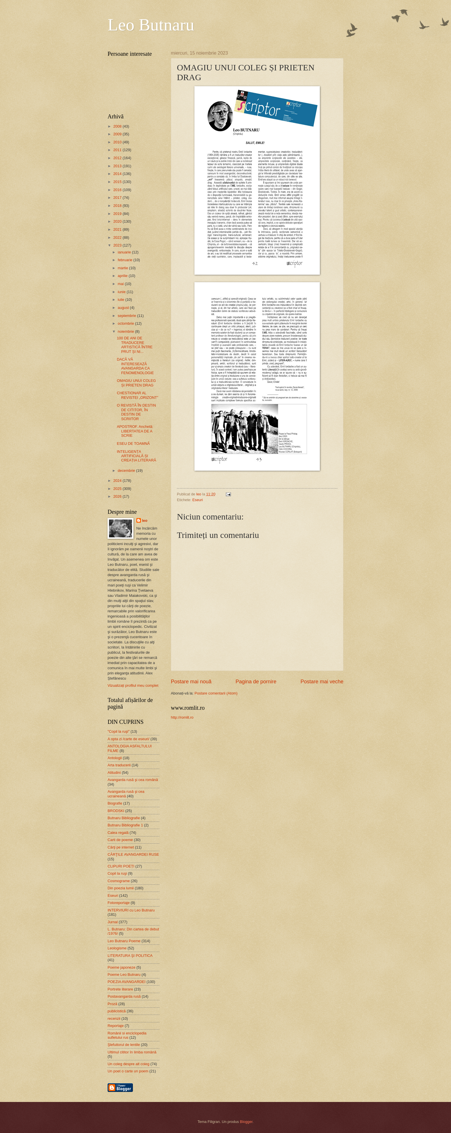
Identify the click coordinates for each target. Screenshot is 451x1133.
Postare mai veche (322, 681)
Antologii (115, 758)
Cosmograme (119, 881)
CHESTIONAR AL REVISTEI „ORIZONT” (137, 395)
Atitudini (114, 772)
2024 (118, 480)
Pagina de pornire (256, 681)
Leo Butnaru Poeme (124, 941)
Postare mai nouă (191, 681)
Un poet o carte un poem (128, 1071)
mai (121, 284)
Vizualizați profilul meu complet (133, 685)
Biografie (115, 803)
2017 (118, 197)
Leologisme (117, 948)
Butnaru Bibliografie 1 (125, 825)
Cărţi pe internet (121, 847)
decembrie (127, 470)
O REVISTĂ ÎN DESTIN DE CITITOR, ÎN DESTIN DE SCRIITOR (136, 412)
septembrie (127, 315)
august (124, 307)
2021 (118, 229)
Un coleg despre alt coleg (128, 1064)
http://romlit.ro (182, 717)
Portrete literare (120, 989)
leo (145, 520)
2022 (118, 237)
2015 (118, 182)
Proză (112, 1004)
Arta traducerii (119, 765)
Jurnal (113, 922)
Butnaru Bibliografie (124, 818)
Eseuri (197, 500)
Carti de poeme (120, 840)
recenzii (114, 1018)
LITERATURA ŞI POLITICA (130, 955)
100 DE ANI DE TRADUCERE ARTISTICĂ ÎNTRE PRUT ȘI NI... (134, 344)
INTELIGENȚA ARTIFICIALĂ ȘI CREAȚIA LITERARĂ (136, 456)
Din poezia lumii (121, 888)
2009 (118, 134)
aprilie (123, 276)
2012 (118, 158)
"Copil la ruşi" (118, 731)
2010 (118, 142)
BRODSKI (116, 811)
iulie (121, 299)
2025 (118, 488)
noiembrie (126, 331)
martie (123, 268)
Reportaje (116, 1026)
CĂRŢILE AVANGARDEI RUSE (133, 854)
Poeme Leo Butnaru (124, 974)
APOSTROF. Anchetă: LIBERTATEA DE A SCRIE (135, 431)
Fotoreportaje (119, 903)
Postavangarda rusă (124, 996)
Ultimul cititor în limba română (132, 1052)
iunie (122, 292)
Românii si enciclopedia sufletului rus (127, 1035)
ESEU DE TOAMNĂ (133, 443)
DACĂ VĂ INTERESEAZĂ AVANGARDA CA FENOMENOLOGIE (135, 366)
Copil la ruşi (117, 873)
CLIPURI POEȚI (121, 866)
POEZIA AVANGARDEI (127, 982)
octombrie (126, 323)
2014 (118, 174)
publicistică (117, 1011)
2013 (118, 166)
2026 (118, 496)
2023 (118, 245)
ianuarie (125, 252)
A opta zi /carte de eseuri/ (128, 739)
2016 (118, 190)
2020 (118, 221)
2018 (118, 205)
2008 (118, 126)
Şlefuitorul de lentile (124, 1044)
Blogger (246, 1121)
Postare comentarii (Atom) (216, 693)
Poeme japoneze (121, 967)
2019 (118, 213)
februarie (125, 260)
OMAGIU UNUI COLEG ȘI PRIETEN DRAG (136, 382)
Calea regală (118, 832)
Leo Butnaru (151, 24)
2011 (118, 150)
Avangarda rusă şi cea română (133, 780)
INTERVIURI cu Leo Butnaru (131, 910)
